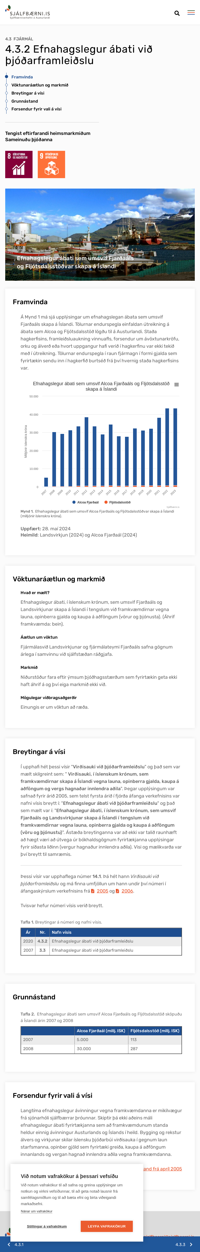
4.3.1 (19, 1244)
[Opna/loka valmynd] (191, 12)
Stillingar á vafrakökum (47, 1226)
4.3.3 (180, 1244)
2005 (102, 891)
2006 (127, 891)
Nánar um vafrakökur (36, 1211)
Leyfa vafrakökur (107, 1226)
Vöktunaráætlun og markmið (39, 85)
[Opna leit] (177, 11)
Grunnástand (24, 101)
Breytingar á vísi (27, 93)
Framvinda (22, 76)
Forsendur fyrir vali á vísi (36, 109)
